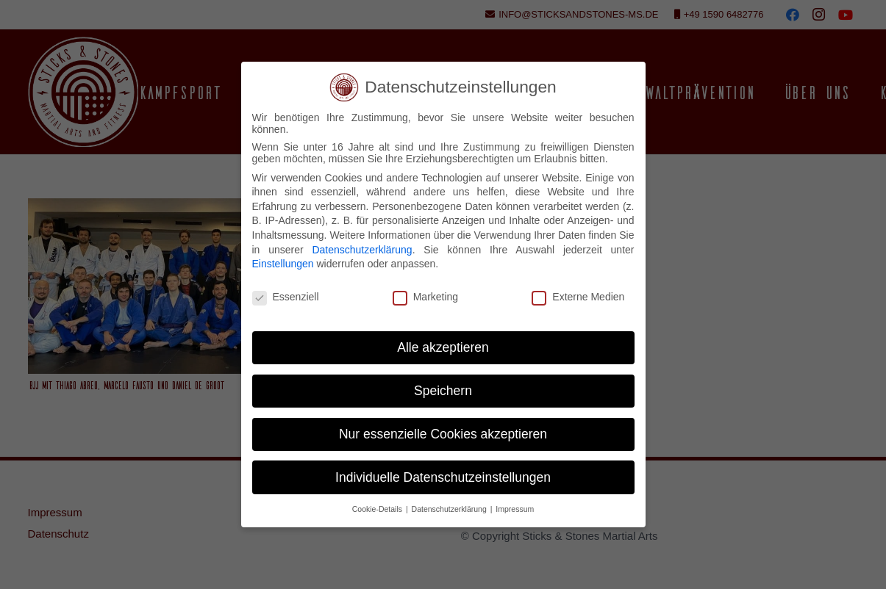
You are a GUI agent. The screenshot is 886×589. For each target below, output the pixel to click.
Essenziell (285, 297)
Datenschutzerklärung (362, 250)
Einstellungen (283, 264)
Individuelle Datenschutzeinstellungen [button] (443, 477)
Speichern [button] (443, 390)
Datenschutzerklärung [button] (450, 509)
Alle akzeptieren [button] (443, 347)
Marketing (425, 297)
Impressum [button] (515, 509)
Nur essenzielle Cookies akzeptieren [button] (443, 434)
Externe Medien (578, 297)
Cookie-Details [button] (378, 509)
